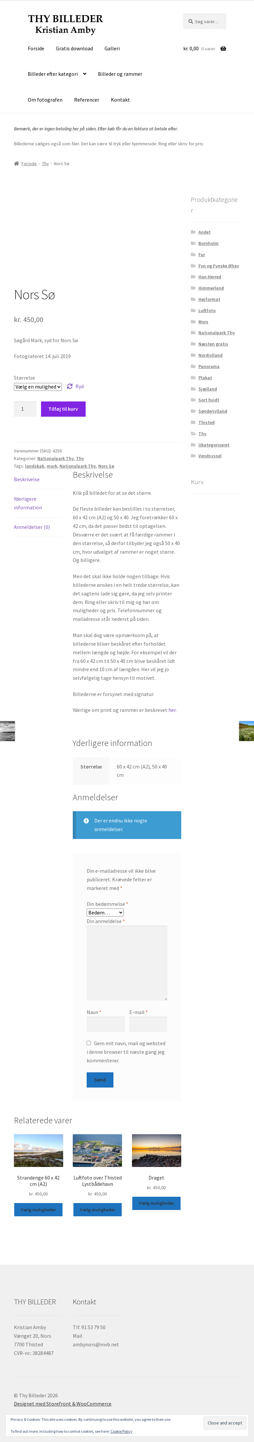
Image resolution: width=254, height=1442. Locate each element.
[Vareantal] (25, 409)
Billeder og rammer (120, 73)
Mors (203, 322)
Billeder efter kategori (53, 73)
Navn (94, 1012)
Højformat (209, 299)
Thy (45, 163)
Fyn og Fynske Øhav (218, 266)
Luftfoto (207, 310)
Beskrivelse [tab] (27, 479)
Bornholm (208, 243)
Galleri (112, 48)
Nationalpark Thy (55, 458)
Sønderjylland (212, 411)
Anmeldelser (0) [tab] (32, 527)
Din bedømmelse (107, 904)
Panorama (209, 366)
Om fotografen (45, 99)
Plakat (205, 378)
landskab (34, 466)
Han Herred (209, 277)
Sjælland (207, 389)
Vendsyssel (210, 456)
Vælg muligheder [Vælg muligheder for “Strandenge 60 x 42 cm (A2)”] (38, 1210)
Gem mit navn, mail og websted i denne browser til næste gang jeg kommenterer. (126, 1052)
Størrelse (24, 377)
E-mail (138, 1012)
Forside (36, 48)
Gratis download (74, 48)
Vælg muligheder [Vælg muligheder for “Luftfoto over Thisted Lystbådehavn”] (97, 1210)
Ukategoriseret (214, 445)
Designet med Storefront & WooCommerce (62, 1403)
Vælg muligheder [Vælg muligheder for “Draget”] (156, 1203)
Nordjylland (210, 355)
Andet (204, 232)
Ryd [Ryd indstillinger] (79, 386)
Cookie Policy (121, 1431)
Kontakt (120, 99)
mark (52, 466)
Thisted (206, 422)
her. (172, 710)
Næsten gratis (213, 344)
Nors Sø (106, 466)
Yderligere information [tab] (28, 503)
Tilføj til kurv (63, 408)
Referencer (86, 99)
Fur (201, 254)
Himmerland (211, 288)
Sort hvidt (208, 400)
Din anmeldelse (106, 921)
